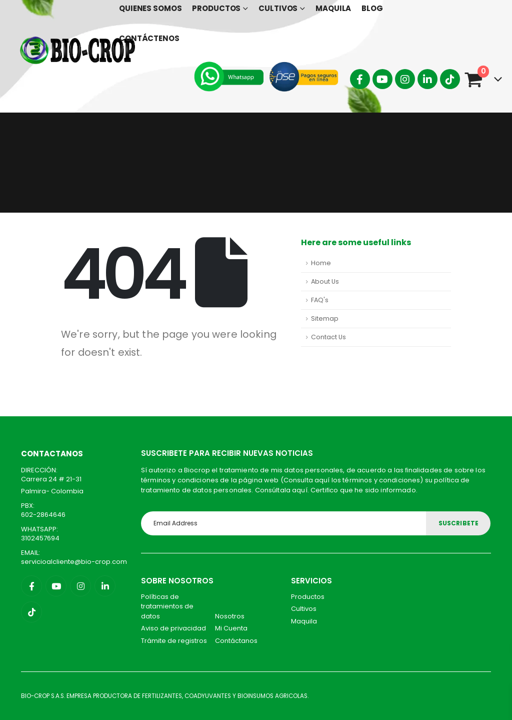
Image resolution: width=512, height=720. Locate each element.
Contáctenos (149, 38)
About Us (325, 281)
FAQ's (319, 300)
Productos (307, 596)
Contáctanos (236, 640)
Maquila (304, 621)
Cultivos (303, 608)
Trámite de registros (174, 640)
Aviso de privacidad (173, 628)
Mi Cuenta (231, 628)
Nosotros (229, 616)
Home (321, 263)
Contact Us (328, 337)
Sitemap (324, 318)
